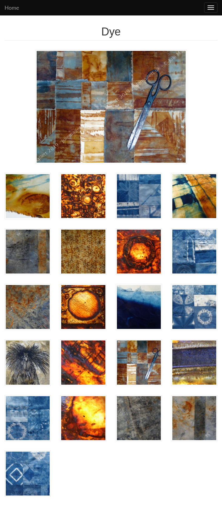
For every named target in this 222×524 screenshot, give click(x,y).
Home (12, 7)
